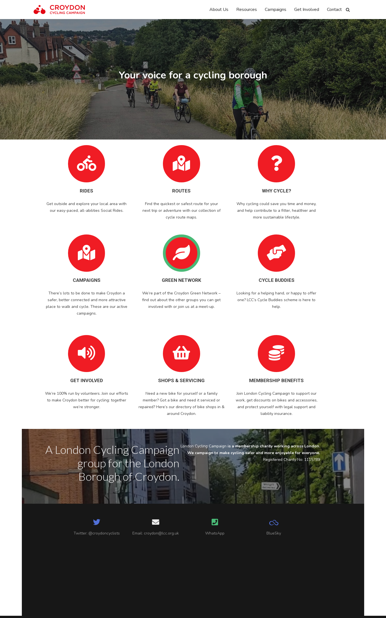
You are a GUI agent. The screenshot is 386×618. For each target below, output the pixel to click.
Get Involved (306, 9)
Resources (246, 9)
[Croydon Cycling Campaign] (59, 9)
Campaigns (275, 9)
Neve (39, 611)
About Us (218, 9)
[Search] (348, 10)
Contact (334, 9)
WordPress (84, 611)
